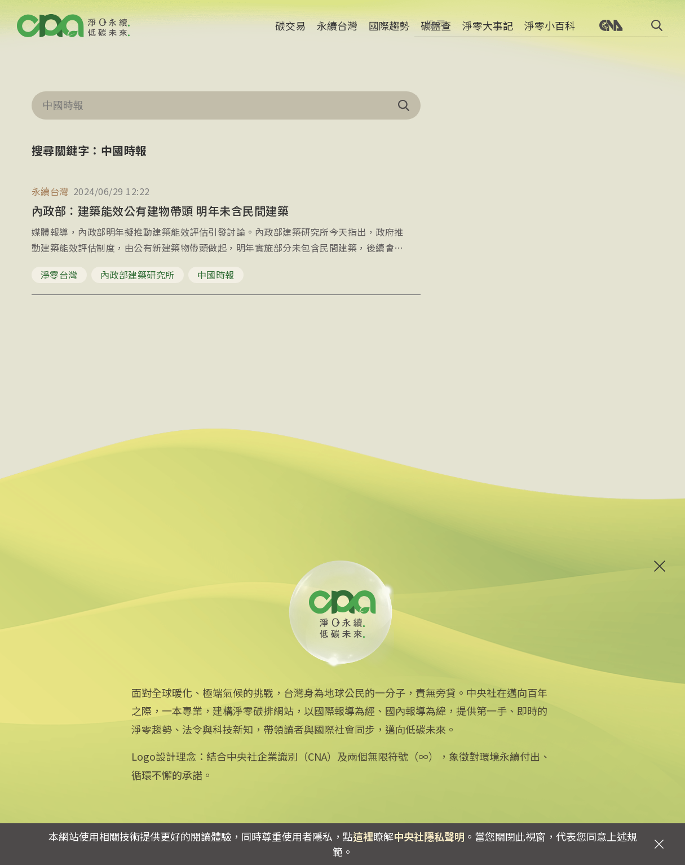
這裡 (363, 836)
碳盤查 (436, 31)
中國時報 (216, 274)
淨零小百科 (549, 31)
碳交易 (290, 31)
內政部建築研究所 (137, 274)
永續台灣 (337, 31)
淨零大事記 (487, 31)
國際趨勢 (389, 31)
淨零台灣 (59, 274)
